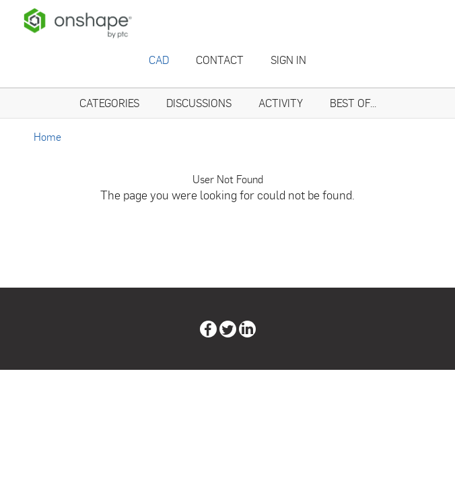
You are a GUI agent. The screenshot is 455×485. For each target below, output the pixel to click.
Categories (109, 102)
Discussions (199, 102)
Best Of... (353, 102)
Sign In (288, 59)
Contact (220, 59)
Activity (280, 102)
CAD (159, 59)
